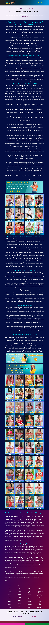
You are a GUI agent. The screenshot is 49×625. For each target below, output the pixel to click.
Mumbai (9, 586)
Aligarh (39, 604)
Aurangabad (19, 587)
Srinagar (19, 585)
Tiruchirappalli (39, 595)
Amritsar (19, 590)
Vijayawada (19, 601)
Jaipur (9, 598)
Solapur (39, 592)
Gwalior (19, 598)
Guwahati (39, 588)
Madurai (19, 604)
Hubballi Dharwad (39, 594)
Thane (10, 607)
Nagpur (9, 604)
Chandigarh (39, 589)
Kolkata (9, 594)
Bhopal (29, 586)
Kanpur (9, 601)
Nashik (29, 598)
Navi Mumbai (19, 591)
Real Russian (33, 2)
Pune (9, 597)
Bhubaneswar (39, 607)
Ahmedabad (9, 592)
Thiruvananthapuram (39, 591)
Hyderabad (9, 591)
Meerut (29, 601)
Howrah (19, 594)
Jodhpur (19, 603)
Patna (29, 591)
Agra (29, 597)
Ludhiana (29, 595)
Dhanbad (19, 588)
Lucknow (9, 600)
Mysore (39, 600)
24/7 (28, 14)
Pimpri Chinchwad (29, 589)
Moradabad (39, 598)
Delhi (9, 588)
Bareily (39, 601)
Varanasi (29, 607)
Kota (39, 586)
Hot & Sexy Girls (40, 2)
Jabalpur (19, 597)
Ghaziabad (29, 594)
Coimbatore (19, 600)
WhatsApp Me (24, 16)
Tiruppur (39, 597)
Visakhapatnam (29, 588)
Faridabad (29, 600)
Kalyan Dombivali (29, 604)
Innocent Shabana (30, 622)
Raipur (19, 606)
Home (28, 2)
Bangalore (9, 589)
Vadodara (29, 592)
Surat (9, 595)
